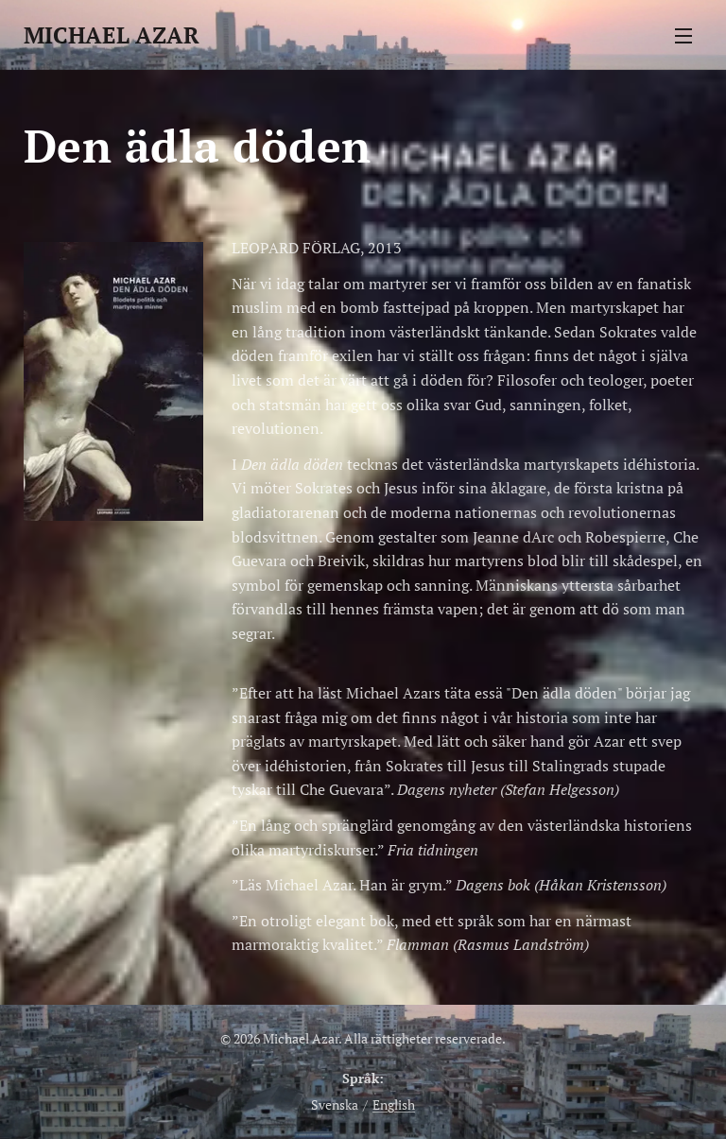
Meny (683, 36)
